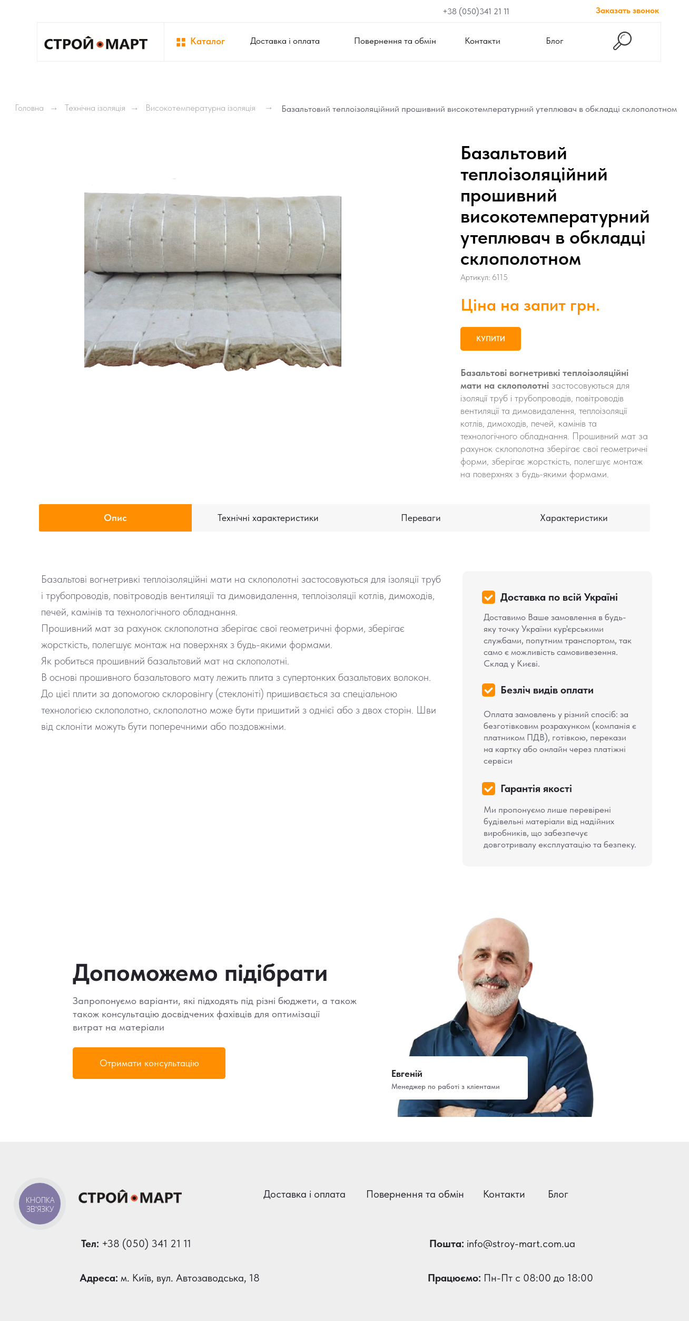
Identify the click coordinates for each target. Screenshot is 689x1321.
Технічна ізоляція (95, 107)
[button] (149, 1063)
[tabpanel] (344, 713)
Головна (29, 107)
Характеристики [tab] (574, 517)
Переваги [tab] (421, 517)
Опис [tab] (115, 517)
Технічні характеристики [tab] (268, 517)
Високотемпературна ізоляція (200, 107)
